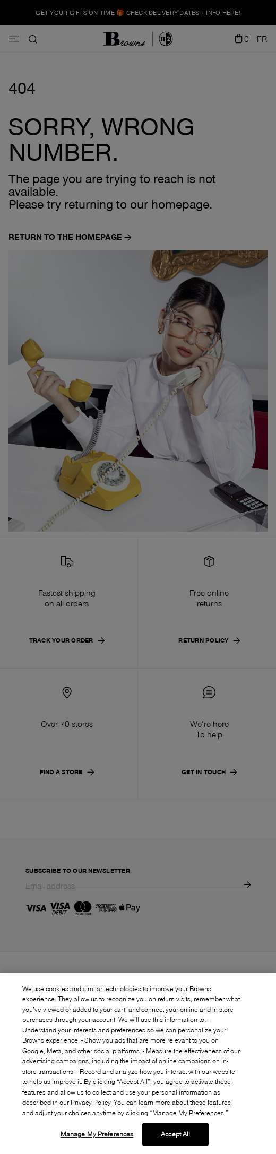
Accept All (175, 1134)
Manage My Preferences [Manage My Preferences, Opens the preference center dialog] (97, 1134)
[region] (138, 1063)
